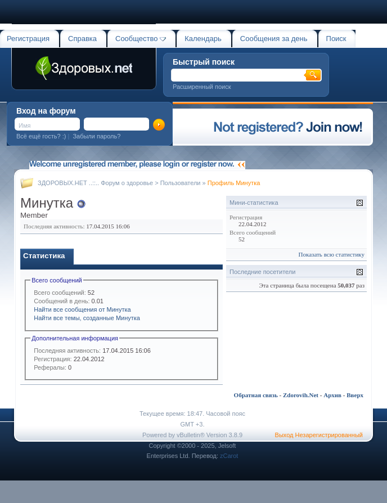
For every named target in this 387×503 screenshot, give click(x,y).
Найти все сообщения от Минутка (82, 309)
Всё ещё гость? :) (41, 136)
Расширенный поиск (202, 86)
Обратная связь (256, 395)
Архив (332, 395)
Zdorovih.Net (300, 395)
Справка (82, 38)
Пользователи (180, 182)
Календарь (203, 38)
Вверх (354, 395)
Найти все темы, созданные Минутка (87, 318)
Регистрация (28, 38)
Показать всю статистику (331, 254)
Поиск (336, 38)
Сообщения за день (274, 38)
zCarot (229, 455)
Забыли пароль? (96, 136)
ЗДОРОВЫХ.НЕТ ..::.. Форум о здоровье (95, 182)
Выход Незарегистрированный (319, 435)
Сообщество (140, 38)
